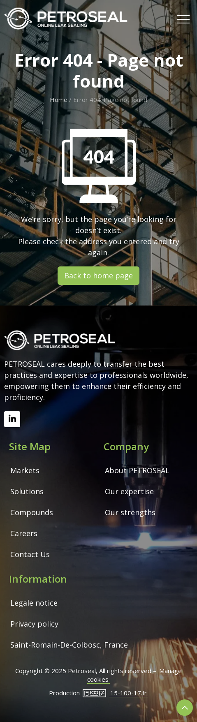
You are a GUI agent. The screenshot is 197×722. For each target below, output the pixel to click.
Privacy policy (34, 624)
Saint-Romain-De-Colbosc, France (69, 645)
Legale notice (34, 603)
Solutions (27, 491)
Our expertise (129, 491)
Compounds (31, 512)
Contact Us (30, 554)
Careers (23, 533)
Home (58, 99)
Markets (24, 470)
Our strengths (130, 512)
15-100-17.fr (128, 693)
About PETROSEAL (137, 470)
